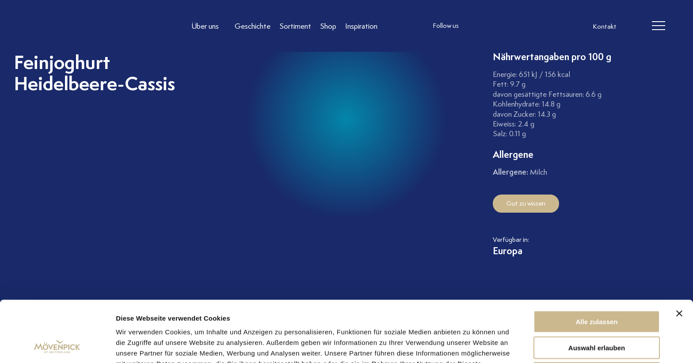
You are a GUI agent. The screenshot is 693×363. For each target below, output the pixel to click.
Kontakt (605, 26)
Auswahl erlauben (596, 290)
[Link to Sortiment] (295, 26)
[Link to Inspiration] (361, 26)
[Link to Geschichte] (252, 26)
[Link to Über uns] (208, 26)
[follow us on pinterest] (530, 26)
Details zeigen (470, 345)
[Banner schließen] (679, 256)
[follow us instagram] (477, 26)
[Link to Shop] (328, 26)
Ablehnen (597, 316)
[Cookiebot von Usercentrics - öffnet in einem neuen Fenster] (57, 345)
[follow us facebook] (494, 26)
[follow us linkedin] (512, 26)
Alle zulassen (596, 264)
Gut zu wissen (525, 203)
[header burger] (658, 26)
